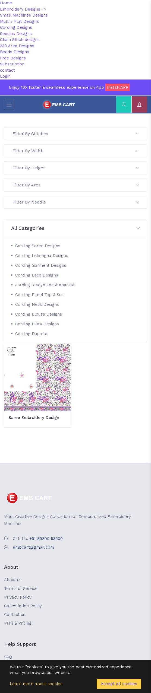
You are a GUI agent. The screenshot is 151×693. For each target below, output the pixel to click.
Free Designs (13, 58)
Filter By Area (75, 184)
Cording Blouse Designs (38, 314)
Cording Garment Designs (40, 265)
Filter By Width (75, 150)
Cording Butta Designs (37, 324)
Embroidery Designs (23, 9)
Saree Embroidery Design (33, 417)
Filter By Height (75, 167)
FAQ (8, 656)
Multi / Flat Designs (19, 21)
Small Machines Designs (24, 15)
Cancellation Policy (23, 605)
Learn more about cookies (36, 683)
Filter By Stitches (75, 133)
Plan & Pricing (18, 623)
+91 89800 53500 (46, 538)
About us (12, 579)
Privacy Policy (18, 597)
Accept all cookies (119, 683)
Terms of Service (20, 588)
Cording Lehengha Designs (41, 255)
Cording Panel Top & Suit (39, 294)
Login (5, 76)
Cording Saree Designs (37, 245)
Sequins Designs (16, 33)
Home (6, 3)
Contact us (14, 614)
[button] (75, 228)
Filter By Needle (75, 202)
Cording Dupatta (31, 333)
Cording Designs (16, 27)
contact (7, 70)
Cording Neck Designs (37, 304)
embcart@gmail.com (33, 547)
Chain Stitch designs (20, 39)
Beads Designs (14, 51)
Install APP (117, 87)
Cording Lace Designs (36, 275)
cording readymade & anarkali (45, 284)
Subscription (12, 64)
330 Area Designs (17, 45)
